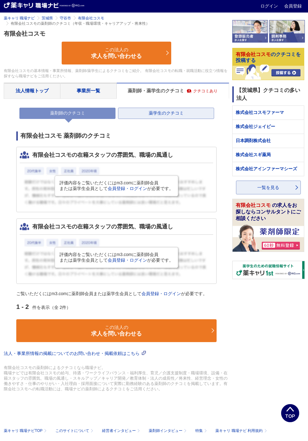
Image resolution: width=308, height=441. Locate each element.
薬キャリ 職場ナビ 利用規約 (241, 430)
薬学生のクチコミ (166, 112)
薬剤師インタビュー (168, 430)
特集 (201, 430)
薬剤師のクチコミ (67, 112)
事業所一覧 (88, 90)
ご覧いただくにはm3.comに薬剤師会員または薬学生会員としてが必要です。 (111, 293)
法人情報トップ (32, 90)
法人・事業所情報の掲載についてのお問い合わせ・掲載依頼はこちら (75, 353)
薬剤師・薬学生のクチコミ (173, 90)
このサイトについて (75, 430)
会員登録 (293, 5)
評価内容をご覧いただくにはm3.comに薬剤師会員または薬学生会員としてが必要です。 (116, 185)
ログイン (269, 5)
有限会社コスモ (91, 18)
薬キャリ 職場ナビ (19, 18)
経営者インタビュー (121, 430)
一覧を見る (268, 187)
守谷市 (65, 18)
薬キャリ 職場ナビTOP (26, 430)
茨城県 (47, 18)
